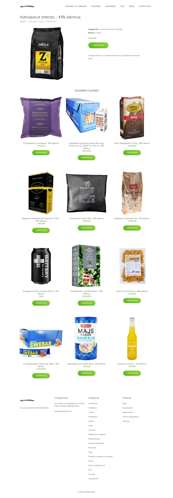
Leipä (90, 427)
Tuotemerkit (145, 7)
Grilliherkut (92, 410)
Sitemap (125, 423)
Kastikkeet (110, 7)
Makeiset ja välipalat (76, 7)
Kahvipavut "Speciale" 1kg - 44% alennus (132, 220)
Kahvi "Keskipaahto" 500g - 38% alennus (132, 145)
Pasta (90, 463)
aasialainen (93, 405)
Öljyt (90, 454)
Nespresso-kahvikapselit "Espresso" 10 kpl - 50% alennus (41, 221)
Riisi (90, 472)
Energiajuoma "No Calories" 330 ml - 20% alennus (41, 294)
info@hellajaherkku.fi (63, 413)
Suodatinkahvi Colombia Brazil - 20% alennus (86, 294)
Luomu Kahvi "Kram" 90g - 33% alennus (86, 220)
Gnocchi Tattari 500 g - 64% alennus (132, 293)
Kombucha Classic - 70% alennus (132, 366)
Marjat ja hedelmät (96, 445)
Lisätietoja (98, 47)
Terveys (91, 476)
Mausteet (95, 7)
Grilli (122, 7)
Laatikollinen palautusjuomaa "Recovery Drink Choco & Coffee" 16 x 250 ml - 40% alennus (86, 148)
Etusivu (23, 23)
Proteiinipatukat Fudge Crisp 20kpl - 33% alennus (41, 367)
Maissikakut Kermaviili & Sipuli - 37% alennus (87, 366)
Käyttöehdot (127, 414)
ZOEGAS (118, 31)
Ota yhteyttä (127, 410)
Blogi (131, 7)
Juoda (91, 414)
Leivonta (92, 432)
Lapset (91, 423)
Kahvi (112, 31)
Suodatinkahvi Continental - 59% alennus (41, 145)
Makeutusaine (94, 441)
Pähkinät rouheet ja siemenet (100, 458)
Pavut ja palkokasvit (96, 467)
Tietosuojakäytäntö (130, 419)
